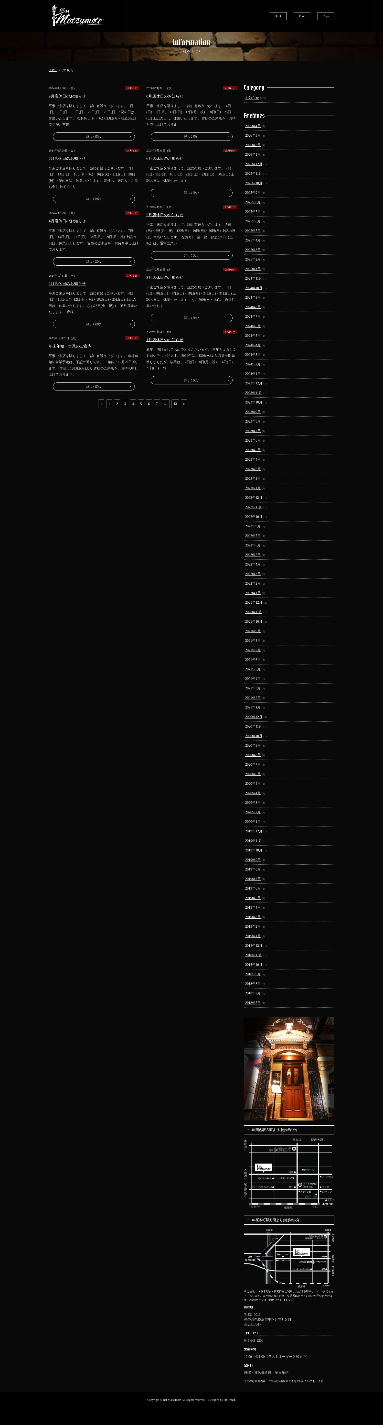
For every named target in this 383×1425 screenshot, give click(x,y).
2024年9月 (253, 297)
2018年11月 (253, 955)
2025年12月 (253, 164)
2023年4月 (253, 459)
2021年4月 (253, 679)
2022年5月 (253, 555)
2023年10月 (253, 402)
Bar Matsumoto (172, 1400)
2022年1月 (253, 593)
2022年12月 (253, 498)
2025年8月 (253, 202)
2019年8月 (253, 869)
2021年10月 (253, 621)
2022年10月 (253, 517)
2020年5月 (253, 783)
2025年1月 (253, 269)
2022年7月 (253, 536)
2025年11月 (253, 173)
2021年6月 (253, 660)
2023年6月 (253, 440)
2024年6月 (253, 326)
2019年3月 (253, 917)
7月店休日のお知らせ (67, 158)
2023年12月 (253, 383)
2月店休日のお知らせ (67, 284)
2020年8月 (253, 755)
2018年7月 (253, 993)
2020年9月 (253, 745)
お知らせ (132, 88)
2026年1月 (253, 154)
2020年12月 (253, 717)
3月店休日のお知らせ (164, 277)
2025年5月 (253, 231)
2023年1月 (253, 488)
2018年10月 (253, 965)
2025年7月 (253, 212)
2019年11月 (253, 841)
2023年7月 (253, 431)
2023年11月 (253, 393)
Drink (278, 16)
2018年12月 (253, 945)
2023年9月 (253, 412)
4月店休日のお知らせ (67, 221)
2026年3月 (253, 135)
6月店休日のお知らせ (164, 158)
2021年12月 (253, 602)
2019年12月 (253, 831)
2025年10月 (253, 183)
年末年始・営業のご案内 (70, 346)
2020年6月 (253, 774)
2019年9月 (253, 860)
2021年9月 (253, 631)
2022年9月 (253, 526)
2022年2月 (253, 583)
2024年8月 (253, 307)
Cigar (326, 16)
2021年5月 (253, 669)
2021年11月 (253, 612)
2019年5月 (253, 898)
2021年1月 (253, 707)
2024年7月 (253, 316)
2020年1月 (253, 822)
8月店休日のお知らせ (164, 96)
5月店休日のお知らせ (164, 215)
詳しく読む (93, 136)
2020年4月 (253, 793)
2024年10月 (253, 288)
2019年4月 (253, 907)
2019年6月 (253, 888)
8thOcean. (230, 1400)
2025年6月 (253, 221)
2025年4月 (253, 240)
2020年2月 (253, 812)
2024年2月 (253, 364)
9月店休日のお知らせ (67, 96)
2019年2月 (253, 926)
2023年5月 (253, 450)
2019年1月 (253, 936)
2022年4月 (253, 564)
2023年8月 (253, 421)
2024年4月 (253, 345)
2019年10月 (253, 850)
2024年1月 (253, 374)
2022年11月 (253, 507)
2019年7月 (253, 879)
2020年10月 (253, 736)
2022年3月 (253, 574)
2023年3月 (253, 469)
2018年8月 (253, 984)
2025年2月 (253, 259)
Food (302, 16)
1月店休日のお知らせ (164, 340)
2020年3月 (253, 803)
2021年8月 (253, 640)
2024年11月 (253, 278)
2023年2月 (253, 478)
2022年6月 (253, 545)
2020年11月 (253, 726)
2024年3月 (253, 355)
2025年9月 (253, 193)
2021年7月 (253, 650)
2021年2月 (253, 698)
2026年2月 (253, 145)
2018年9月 (253, 974)
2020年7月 (253, 764)
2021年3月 (253, 688)
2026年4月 (253, 126)
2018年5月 (253, 1003)
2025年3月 (253, 250)
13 (175, 404)
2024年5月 (253, 335)
